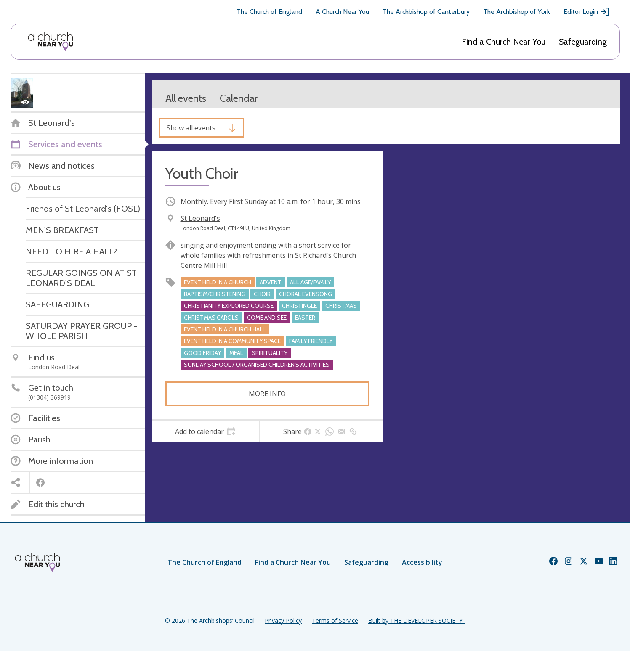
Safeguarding (583, 42)
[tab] (205, 431)
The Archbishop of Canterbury (426, 12)
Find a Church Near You (503, 42)
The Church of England (269, 12)
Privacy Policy (283, 621)
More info (267, 393)
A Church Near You (342, 12)
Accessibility (422, 562)
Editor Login (587, 12)
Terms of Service (335, 621)
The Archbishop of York (516, 12)
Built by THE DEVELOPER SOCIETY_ (416, 621)
